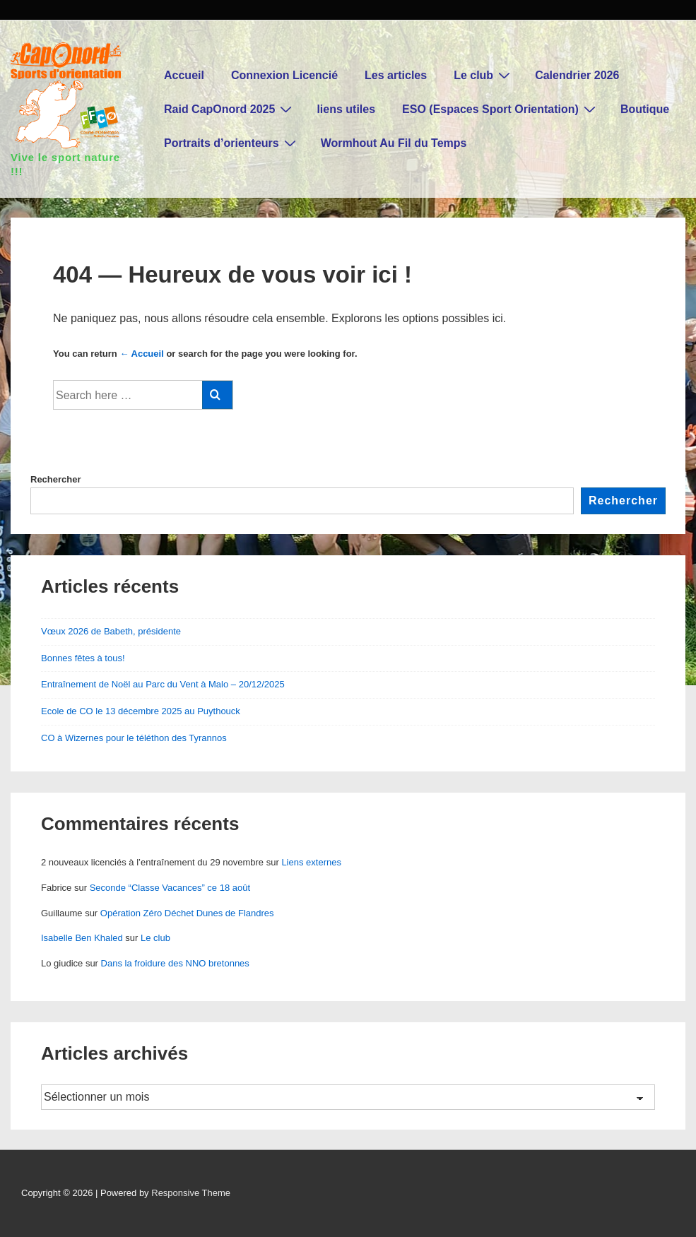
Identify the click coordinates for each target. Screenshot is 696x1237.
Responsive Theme (190, 1193)
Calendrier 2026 (577, 75)
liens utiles (346, 109)
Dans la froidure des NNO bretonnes (175, 963)
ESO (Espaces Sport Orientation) (500, 109)
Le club (484, 75)
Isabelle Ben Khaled (82, 938)
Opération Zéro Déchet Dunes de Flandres (187, 913)
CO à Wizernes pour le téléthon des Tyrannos (134, 738)
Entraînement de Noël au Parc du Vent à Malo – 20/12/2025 (163, 684)
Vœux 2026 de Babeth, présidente (111, 631)
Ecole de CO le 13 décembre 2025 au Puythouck (140, 711)
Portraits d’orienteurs (232, 143)
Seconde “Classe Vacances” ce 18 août (170, 887)
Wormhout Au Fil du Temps (394, 143)
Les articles (396, 75)
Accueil (184, 75)
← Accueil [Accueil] (141, 353)
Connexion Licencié (284, 75)
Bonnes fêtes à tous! (83, 658)
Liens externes (311, 862)
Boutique (644, 109)
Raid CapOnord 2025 (229, 109)
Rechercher (55, 479)
